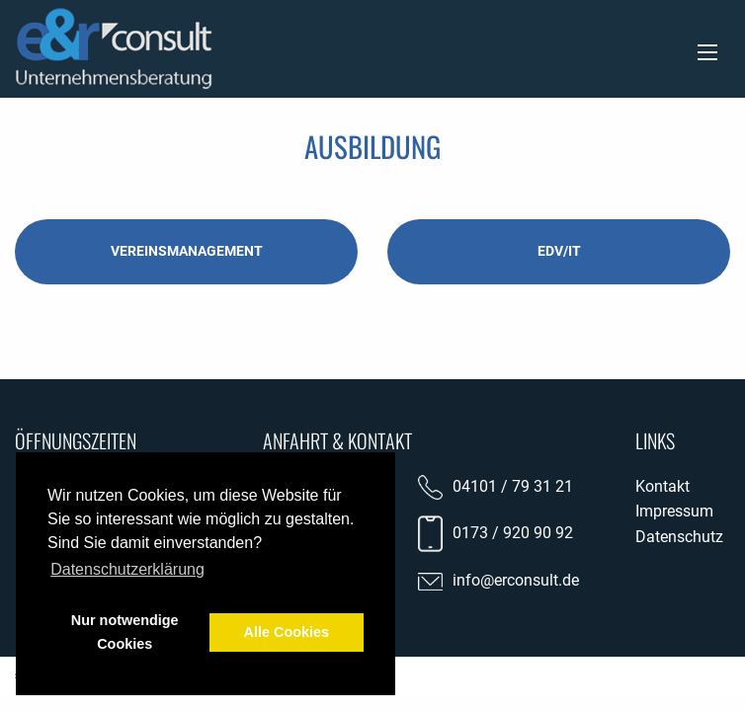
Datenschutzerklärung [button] (127, 569)
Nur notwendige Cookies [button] (125, 632)
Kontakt (662, 486)
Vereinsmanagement (187, 251)
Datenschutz (679, 536)
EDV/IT (559, 251)
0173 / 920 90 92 (513, 532)
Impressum (674, 511)
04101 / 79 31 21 (513, 486)
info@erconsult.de (516, 580)
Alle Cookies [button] (286, 632)
